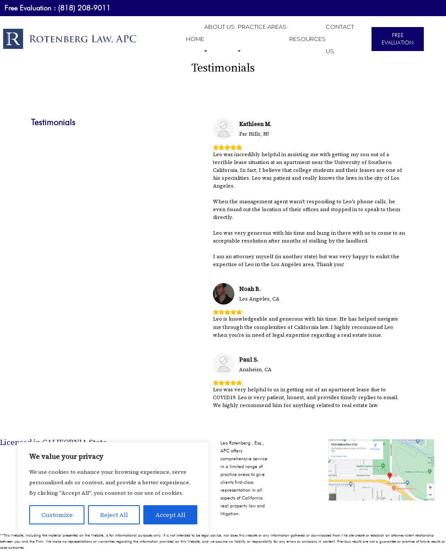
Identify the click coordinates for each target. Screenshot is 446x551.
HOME (195, 38)
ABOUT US (219, 39)
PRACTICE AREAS (262, 39)
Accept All (170, 514)
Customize (57, 514)
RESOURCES (307, 38)
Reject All (114, 514)
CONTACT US (340, 39)
